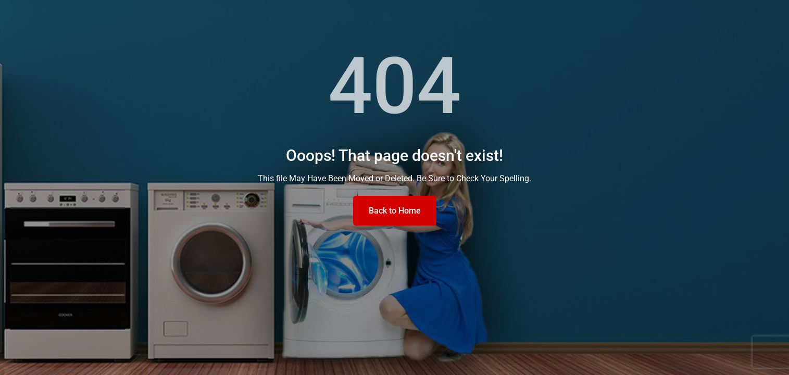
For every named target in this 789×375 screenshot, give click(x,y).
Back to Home (395, 211)
